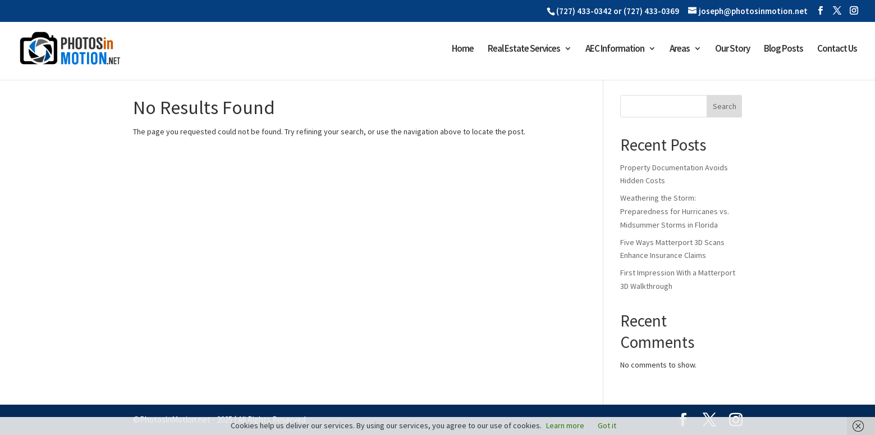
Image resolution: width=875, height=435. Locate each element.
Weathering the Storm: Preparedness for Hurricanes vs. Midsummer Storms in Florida (674, 211)
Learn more (565, 425)
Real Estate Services (524, 49)
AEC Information (614, 49)
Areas (680, 49)
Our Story (732, 49)
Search (724, 106)
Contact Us (837, 49)
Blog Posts (783, 49)
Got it (607, 425)
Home (463, 49)
